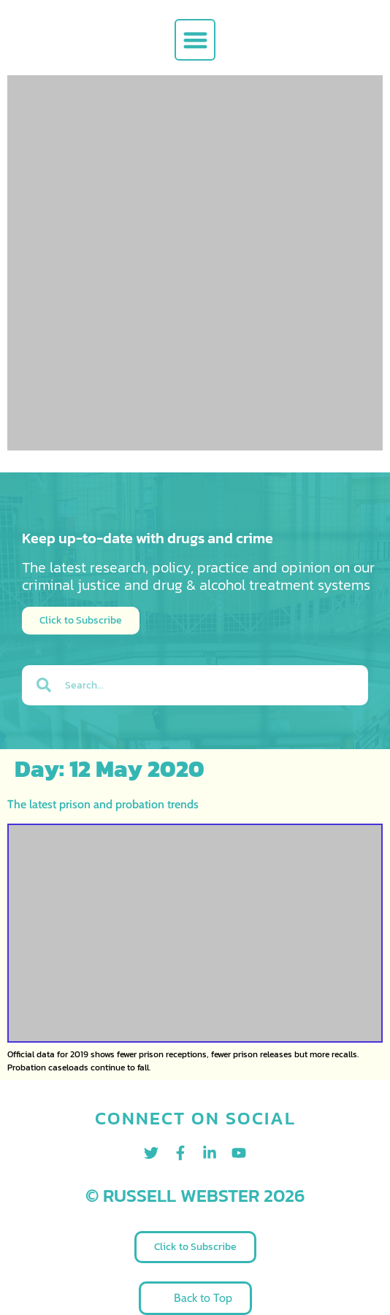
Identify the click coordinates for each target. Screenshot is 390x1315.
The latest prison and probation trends (103, 804)
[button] (195, 40)
